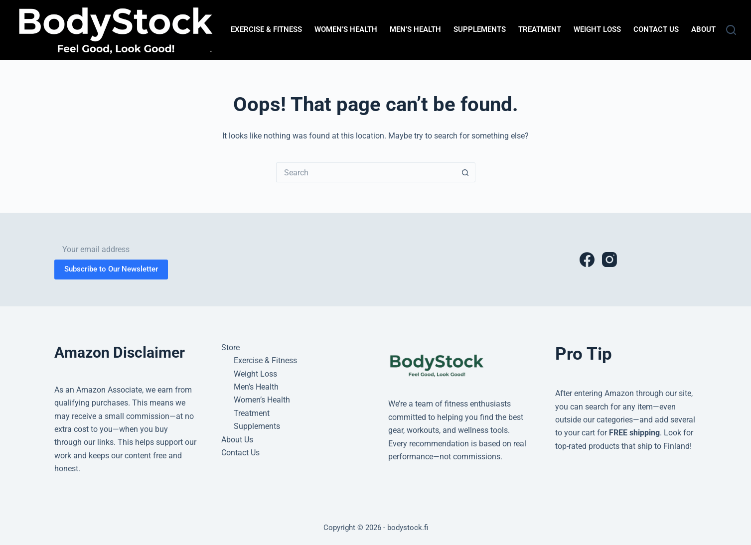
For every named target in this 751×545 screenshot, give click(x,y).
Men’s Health (415, 29)
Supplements (479, 29)
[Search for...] (365, 172)
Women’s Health (345, 29)
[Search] (731, 30)
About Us (709, 29)
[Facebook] (587, 259)
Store (230, 347)
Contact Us (656, 29)
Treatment (539, 29)
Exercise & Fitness (266, 29)
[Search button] (465, 172)
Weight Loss (597, 29)
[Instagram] (609, 259)
